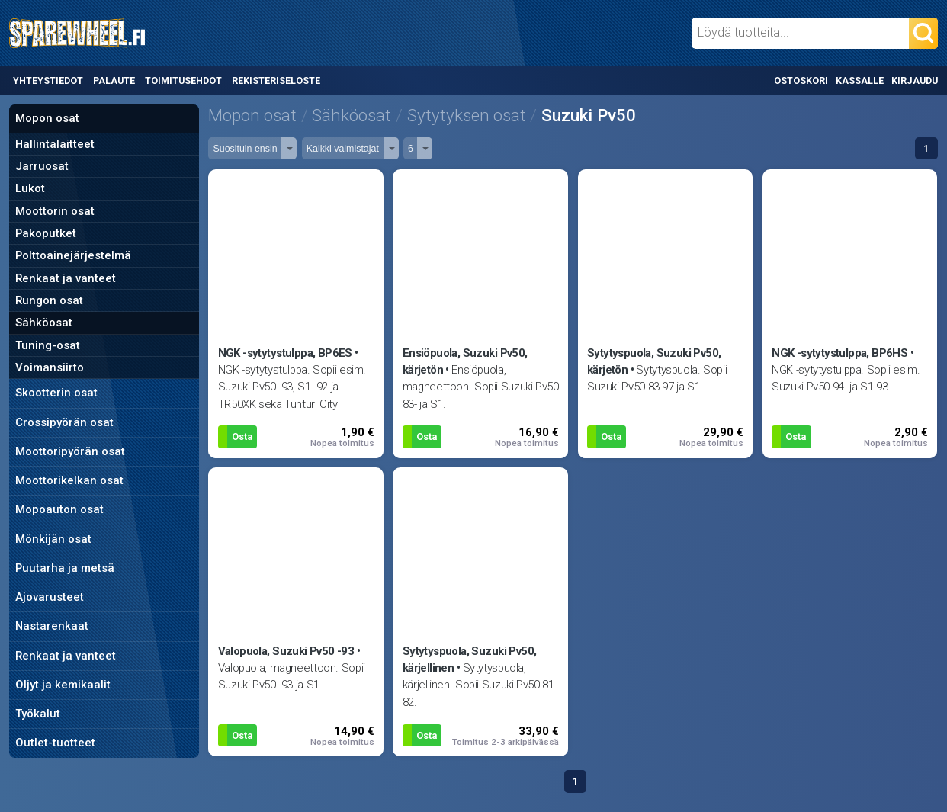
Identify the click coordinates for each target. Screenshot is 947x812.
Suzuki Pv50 (588, 115)
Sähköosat (43, 322)
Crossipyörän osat (64, 422)
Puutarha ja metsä (64, 568)
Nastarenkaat (51, 626)
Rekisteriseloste (276, 80)
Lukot (30, 188)
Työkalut (37, 714)
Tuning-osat (47, 345)
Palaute (114, 80)
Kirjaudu (914, 80)
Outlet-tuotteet (55, 742)
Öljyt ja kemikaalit (63, 685)
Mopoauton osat (59, 509)
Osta (242, 436)
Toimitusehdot (183, 80)
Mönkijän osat (53, 539)
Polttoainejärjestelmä (73, 255)
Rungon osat (49, 300)
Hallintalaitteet (55, 144)
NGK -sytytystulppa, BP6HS (839, 353)
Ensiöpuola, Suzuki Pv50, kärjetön (465, 361)
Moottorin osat (55, 211)
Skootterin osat (56, 393)
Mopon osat (47, 118)
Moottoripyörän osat (70, 451)
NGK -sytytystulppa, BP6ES (285, 353)
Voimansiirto (49, 367)
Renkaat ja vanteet (65, 278)
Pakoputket (45, 233)
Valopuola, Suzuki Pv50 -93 (286, 651)
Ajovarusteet (49, 597)
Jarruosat (42, 166)
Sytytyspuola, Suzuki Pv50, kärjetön (654, 361)
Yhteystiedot (48, 80)
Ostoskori (801, 80)
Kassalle (860, 80)
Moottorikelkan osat (69, 480)
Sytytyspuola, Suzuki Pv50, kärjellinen (470, 659)
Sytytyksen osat (466, 115)
